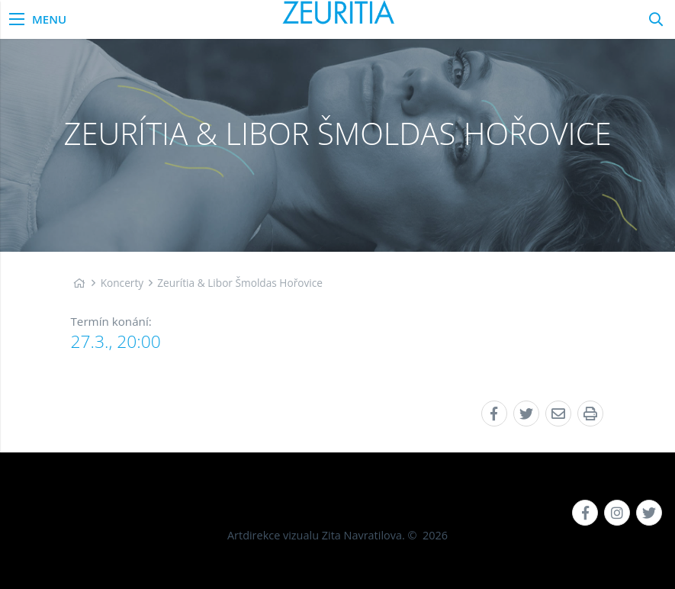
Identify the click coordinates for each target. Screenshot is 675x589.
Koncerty (122, 282)
